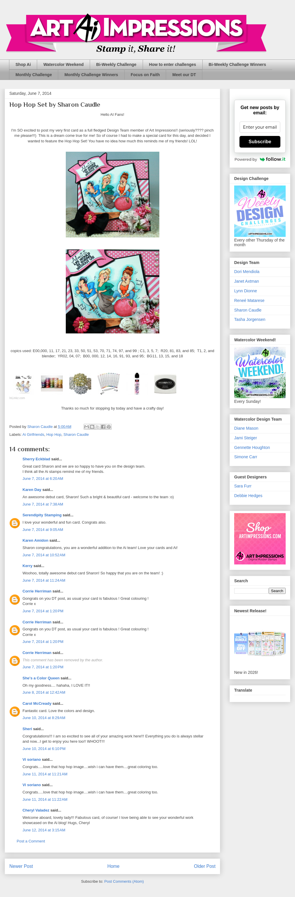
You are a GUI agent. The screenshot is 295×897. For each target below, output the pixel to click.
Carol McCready (37, 703)
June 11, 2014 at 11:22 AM (45, 799)
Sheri (27, 729)
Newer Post (21, 866)
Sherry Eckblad (36, 459)
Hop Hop (53, 434)
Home (113, 866)
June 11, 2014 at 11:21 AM (45, 774)
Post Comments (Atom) (124, 881)
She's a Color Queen (41, 678)
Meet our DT (184, 74)
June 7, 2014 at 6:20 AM (43, 478)
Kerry (27, 566)
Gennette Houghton (252, 447)
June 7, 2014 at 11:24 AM (44, 580)
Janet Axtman (246, 281)
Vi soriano (32, 759)
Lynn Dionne (245, 290)
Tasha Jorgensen (249, 319)
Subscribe (260, 141)
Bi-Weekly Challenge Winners (237, 64)
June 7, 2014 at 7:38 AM (43, 504)
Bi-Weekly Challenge (116, 64)
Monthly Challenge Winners (91, 74)
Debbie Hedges (248, 495)
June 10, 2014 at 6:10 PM (44, 748)
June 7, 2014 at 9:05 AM (43, 529)
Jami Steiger (245, 438)
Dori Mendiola (246, 271)
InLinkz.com (17, 398)
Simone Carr (245, 456)
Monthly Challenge (33, 74)
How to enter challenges (172, 64)
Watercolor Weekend (63, 64)
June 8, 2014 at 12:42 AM (44, 692)
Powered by (259, 159)
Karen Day (32, 489)
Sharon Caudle (76, 434)
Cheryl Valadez (36, 810)
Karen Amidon (35, 540)
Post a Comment (31, 841)
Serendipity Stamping (42, 515)
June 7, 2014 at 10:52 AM (44, 555)
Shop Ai (23, 64)
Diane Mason (246, 428)
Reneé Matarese (249, 300)
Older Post (204, 866)
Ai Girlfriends (33, 434)
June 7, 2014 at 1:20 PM (43, 611)
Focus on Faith (145, 74)
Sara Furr (242, 486)
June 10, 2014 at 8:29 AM (44, 718)
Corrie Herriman (37, 591)
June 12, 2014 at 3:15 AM (44, 830)
